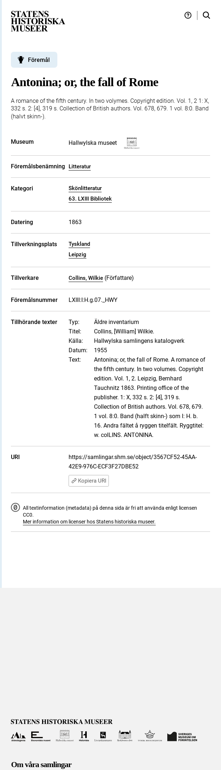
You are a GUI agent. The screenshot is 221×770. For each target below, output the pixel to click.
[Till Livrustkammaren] (103, 736)
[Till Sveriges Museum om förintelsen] (182, 736)
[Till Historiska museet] (84, 736)
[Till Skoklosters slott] (125, 736)
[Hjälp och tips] (188, 15)
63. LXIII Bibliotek (90, 198)
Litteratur (80, 166)
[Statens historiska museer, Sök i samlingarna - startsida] (38, 21)
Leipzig (77, 254)
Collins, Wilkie (86, 278)
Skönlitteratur (85, 188)
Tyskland (79, 244)
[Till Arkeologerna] (18, 736)
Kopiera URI (88, 480)
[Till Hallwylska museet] (65, 736)
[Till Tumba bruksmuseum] (150, 736)
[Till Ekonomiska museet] (40, 736)
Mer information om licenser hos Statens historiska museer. (89, 522)
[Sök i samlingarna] (206, 15)
